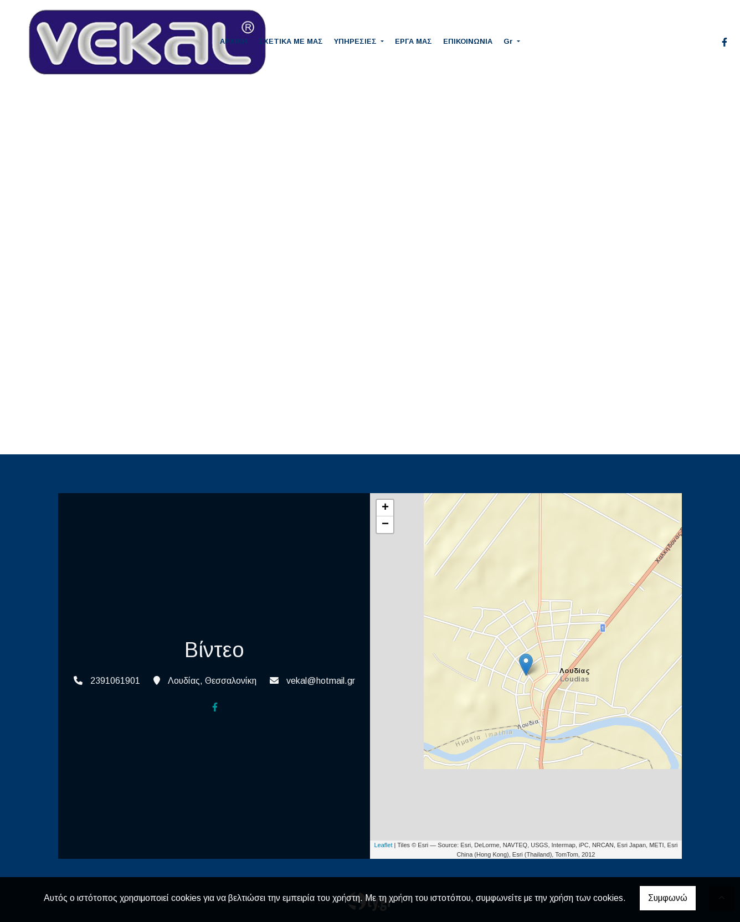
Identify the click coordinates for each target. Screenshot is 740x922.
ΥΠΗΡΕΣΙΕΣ (356, 41)
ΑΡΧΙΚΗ (234, 41)
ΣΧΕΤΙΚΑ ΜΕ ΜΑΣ (291, 41)
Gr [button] (509, 41)
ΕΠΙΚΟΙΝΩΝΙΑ (467, 41)
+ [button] (385, 508)
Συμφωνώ (667, 898)
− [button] (385, 524)
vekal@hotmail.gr (320, 680)
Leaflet (383, 845)
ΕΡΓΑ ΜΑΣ (413, 41)
